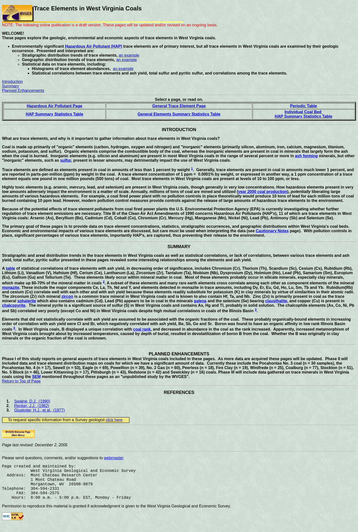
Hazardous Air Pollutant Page (54, 106)
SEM (36, 377)
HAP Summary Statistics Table (54, 114)
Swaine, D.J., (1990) (32, 401)
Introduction (12, 81)
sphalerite (26, 301)
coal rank (142, 329)
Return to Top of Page (21, 381)
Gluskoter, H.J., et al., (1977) (39, 410)
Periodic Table (303, 106)
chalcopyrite (13, 305)
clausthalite (276, 301)
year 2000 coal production (262, 192)
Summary (10, 86)
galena (200, 301)
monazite (10, 287)
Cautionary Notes (272, 231)
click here (114, 420)
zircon (67, 296)
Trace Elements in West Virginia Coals (88, 8)
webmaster (113, 458)
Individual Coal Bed (303, 112)
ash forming (306, 156)
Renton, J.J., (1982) (31, 406)
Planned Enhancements (23, 90)
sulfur (65, 160)
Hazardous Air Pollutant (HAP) (93, 46)
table (10, 268)
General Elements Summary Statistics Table (178, 114)
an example (129, 55)
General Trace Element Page (179, 106)
